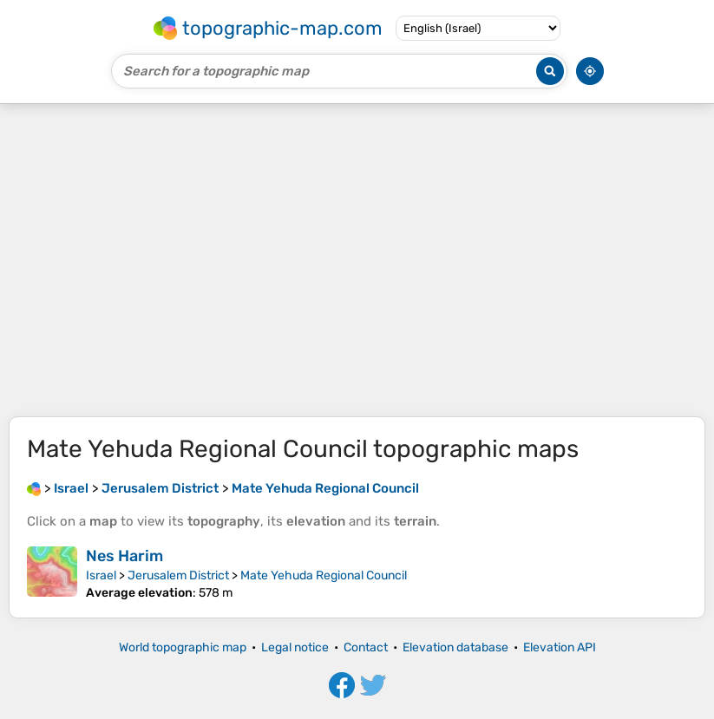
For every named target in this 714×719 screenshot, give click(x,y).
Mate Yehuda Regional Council (323, 575)
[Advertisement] (357, 260)
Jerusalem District (178, 575)
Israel (101, 575)
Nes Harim (124, 555)
